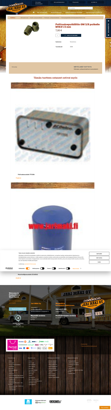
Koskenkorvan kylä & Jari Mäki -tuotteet (75, 370)
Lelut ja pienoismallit (73, 362)
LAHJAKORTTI (32, 384)
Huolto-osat (31, 362)
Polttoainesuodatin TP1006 (26, 174)
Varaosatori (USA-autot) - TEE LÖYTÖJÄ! (15, 383)
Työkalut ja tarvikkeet (73, 364)
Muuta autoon (12, 381)
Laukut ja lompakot (53, 370)
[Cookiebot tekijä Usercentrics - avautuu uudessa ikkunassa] (9, 407)
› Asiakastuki (83, 344)
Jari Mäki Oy (94, 2)
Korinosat (11, 368)
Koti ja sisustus (52, 373)
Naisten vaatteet (52, 362)
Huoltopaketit (32, 364)
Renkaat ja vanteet (13, 370)
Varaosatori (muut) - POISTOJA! (16, 386)
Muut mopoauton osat (34, 379)
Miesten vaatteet (52, 361)
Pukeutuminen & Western (54, 358)
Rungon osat (31, 372)
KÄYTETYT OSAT (33, 382)
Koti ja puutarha (72, 361)
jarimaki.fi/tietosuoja (30, 402)
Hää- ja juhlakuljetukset (59, 2)
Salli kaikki (99, 392)
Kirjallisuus (11, 366)
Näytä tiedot (76, 407)
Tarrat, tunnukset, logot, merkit (16, 375)
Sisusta (10, 372)
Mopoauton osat (56, 12)
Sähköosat (11, 373)
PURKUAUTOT (12, 388)
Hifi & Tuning (32, 366)
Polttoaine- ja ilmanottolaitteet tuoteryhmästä (86, 69)
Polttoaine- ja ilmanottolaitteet (51, 17)
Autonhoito (11, 362)
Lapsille (50, 372)
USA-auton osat (42, 12)
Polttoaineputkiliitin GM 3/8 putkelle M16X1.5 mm (73, 17)
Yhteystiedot (75, 2)
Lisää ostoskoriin (71, 35)
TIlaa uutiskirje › (18, 309)
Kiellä (99, 400)
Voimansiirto (12, 379)
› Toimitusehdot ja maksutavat (88, 346)
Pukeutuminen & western (73, 12)
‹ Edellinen (12, 17)
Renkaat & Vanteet (33, 370)
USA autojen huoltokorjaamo (39, 3)
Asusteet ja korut (52, 368)
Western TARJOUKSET (54, 377)
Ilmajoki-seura (71, 373)
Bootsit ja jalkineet (53, 366)
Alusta (10, 361)
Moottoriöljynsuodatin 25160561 (28, 274)
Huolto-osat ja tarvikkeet (36, 17)
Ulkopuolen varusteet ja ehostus (16, 377)
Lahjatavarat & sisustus (94, 12)
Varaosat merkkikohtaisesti (35, 381)
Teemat (70, 366)
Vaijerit (30, 375)
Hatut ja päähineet (53, 364)
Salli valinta (99, 396)
